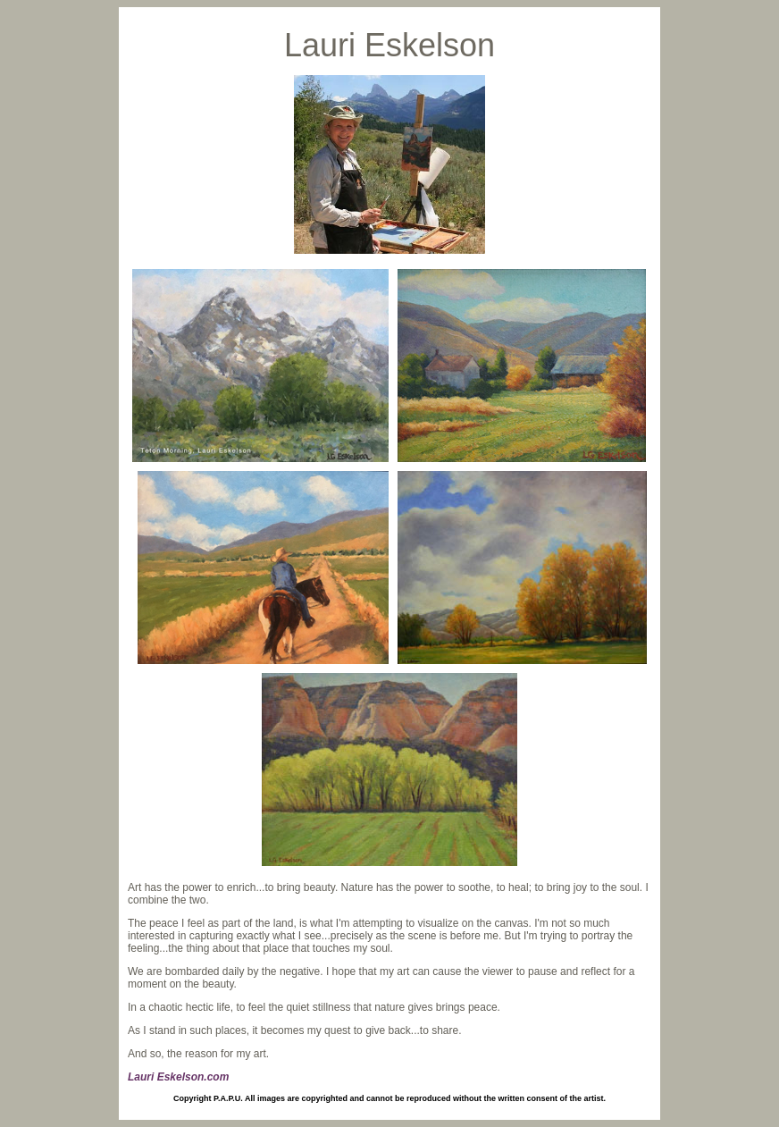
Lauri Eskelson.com (178, 1077)
